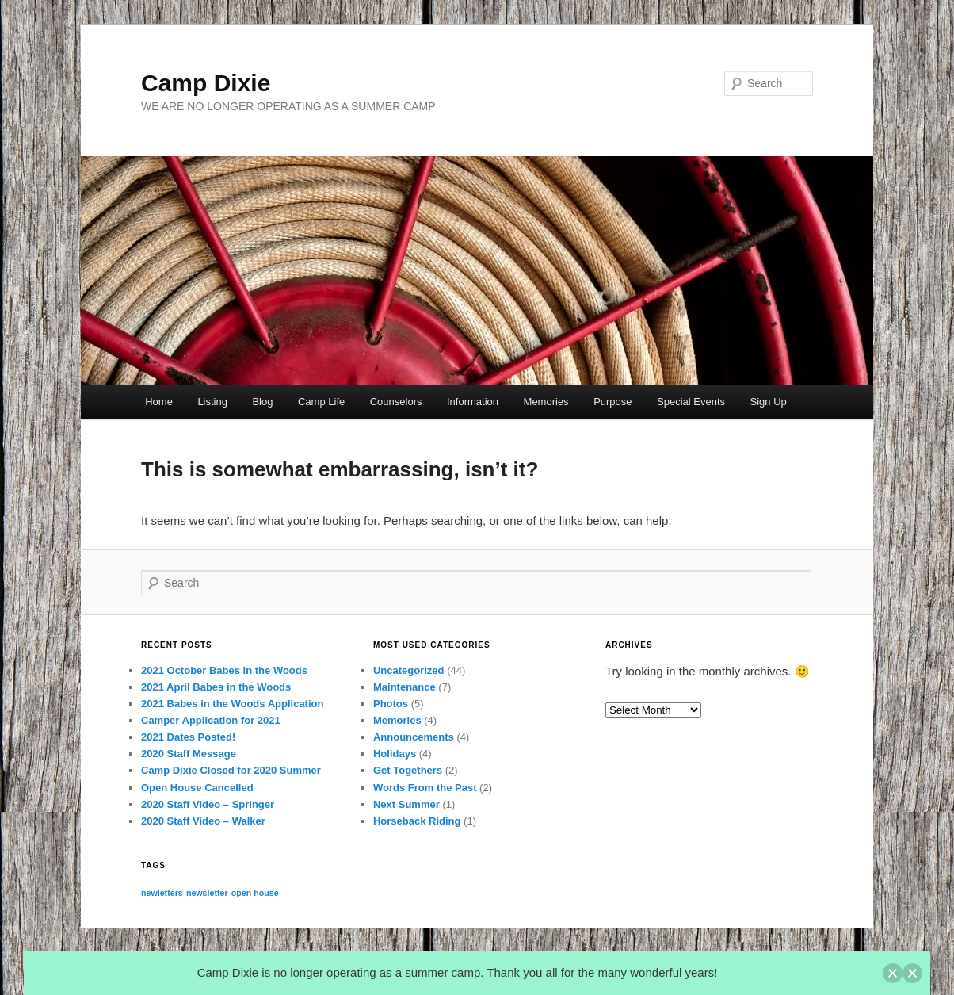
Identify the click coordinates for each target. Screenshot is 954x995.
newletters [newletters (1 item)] (162, 892)
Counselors (396, 402)
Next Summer (406, 804)
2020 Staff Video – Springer (207, 804)
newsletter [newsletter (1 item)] (207, 892)
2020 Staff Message (188, 754)
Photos (390, 704)
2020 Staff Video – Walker (203, 821)
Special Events (691, 402)
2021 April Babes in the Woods (216, 687)
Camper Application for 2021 (210, 720)
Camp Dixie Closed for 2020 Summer (231, 770)
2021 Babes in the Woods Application (232, 704)
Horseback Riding (417, 821)
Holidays (394, 754)
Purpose (612, 402)
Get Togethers (407, 770)
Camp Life (321, 402)
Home (159, 402)
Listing (212, 402)
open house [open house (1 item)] (255, 892)
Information (472, 402)
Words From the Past (425, 788)
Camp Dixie (205, 83)
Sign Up (768, 402)
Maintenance (404, 687)
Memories (546, 402)
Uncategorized (409, 670)
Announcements (413, 737)
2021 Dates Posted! (188, 737)
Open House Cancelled (197, 788)
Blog (262, 402)
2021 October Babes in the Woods (224, 670)
